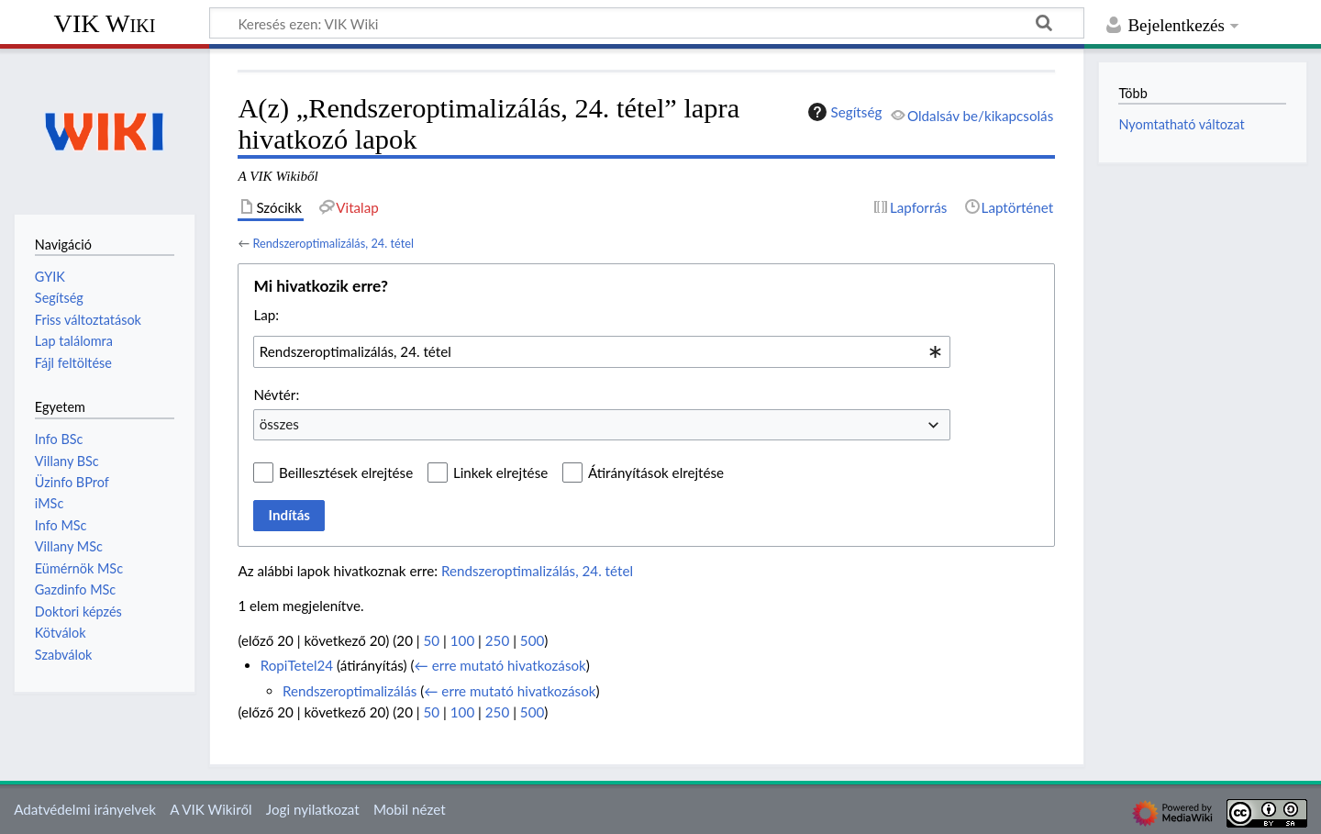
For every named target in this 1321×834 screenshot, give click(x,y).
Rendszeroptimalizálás (349, 691)
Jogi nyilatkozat (313, 809)
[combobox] (601, 351)
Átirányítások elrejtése (656, 472)
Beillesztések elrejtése (346, 472)
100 (462, 640)
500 (532, 640)
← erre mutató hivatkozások (500, 665)
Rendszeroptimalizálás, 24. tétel (333, 243)
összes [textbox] (279, 424)
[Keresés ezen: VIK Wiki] (646, 23)
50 (432, 640)
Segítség (843, 112)
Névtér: (276, 394)
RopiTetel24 (297, 665)
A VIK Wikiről (210, 809)
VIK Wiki (105, 23)
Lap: (266, 314)
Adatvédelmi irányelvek (85, 809)
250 (497, 640)
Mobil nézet (409, 809)
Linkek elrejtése (500, 472)
